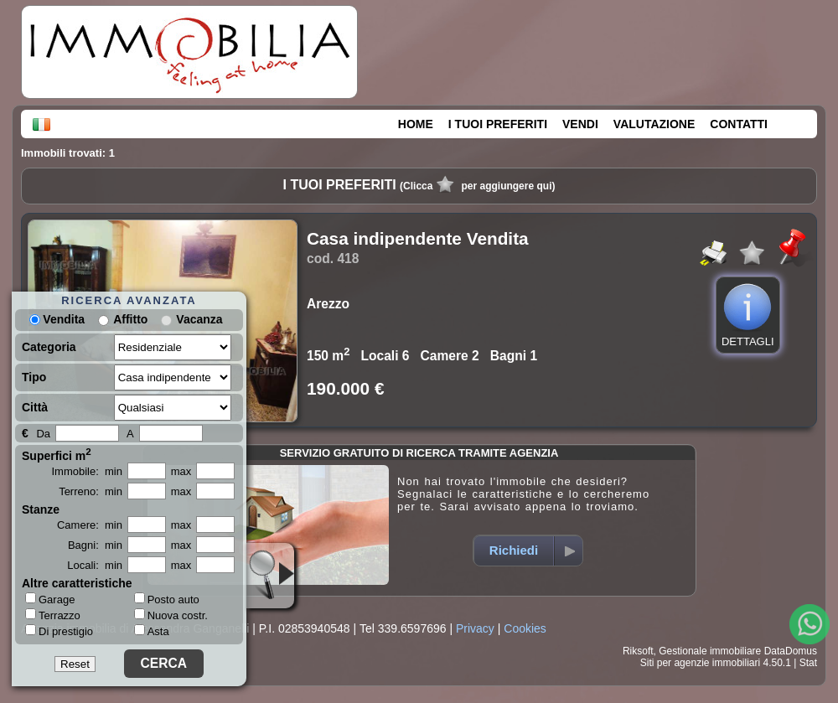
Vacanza (199, 319)
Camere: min (89, 525)
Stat (808, 663)
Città (35, 407)
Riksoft (638, 651)
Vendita (57, 319)
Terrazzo (52, 615)
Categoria (49, 347)
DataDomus (790, 651)
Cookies (525, 628)
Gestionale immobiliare (710, 651)
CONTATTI (739, 124)
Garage (50, 599)
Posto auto (166, 599)
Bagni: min (95, 545)
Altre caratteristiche (77, 583)
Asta (151, 631)
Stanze (40, 509)
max (181, 471)
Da (43, 433)
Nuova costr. (171, 615)
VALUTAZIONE (654, 124)
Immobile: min (86, 471)
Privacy (475, 628)
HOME (415, 124)
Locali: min (94, 565)
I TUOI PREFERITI (497, 124)
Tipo (34, 377)
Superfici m (56, 454)
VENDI (580, 124)
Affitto (130, 319)
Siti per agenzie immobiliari (700, 663)
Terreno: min (90, 491)
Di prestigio (59, 631)
